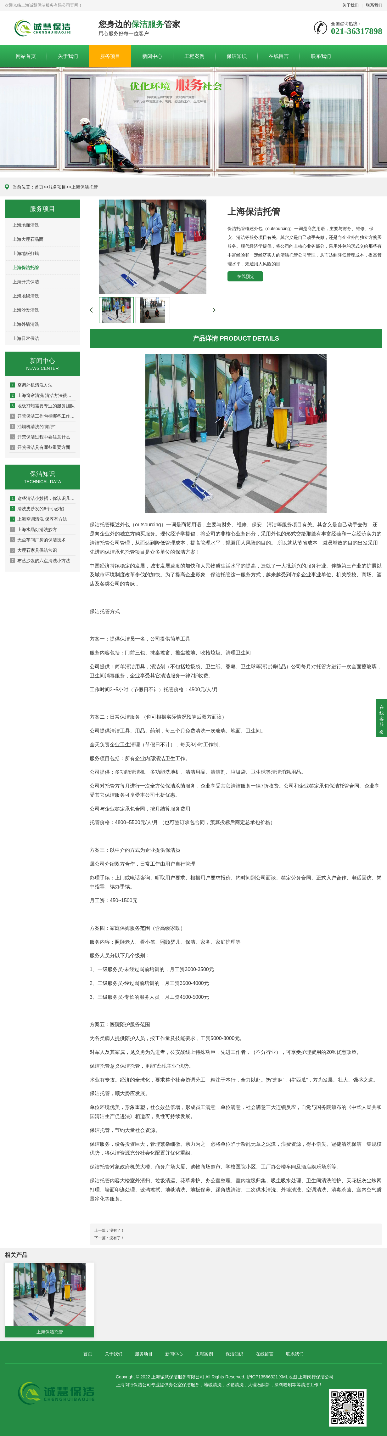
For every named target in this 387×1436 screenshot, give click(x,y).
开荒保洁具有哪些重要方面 (40, 447)
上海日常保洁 (26, 338)
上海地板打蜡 (26, 253)
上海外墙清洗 (26, 324)
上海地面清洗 (26, 225)
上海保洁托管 (84, 186)
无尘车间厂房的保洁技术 (38, 539)
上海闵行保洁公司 (316, 1376)
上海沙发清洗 (26, 310)
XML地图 (288, 1376)
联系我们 (374, 5)
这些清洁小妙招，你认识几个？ (43, 498)
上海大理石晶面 (28, 239)
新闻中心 (152, 56)
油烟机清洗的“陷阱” (32, 426)
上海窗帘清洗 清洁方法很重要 (43, 395)
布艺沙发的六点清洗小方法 (40, 560)
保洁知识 (237, 56)
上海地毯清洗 (26, 295)
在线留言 (279, 56)
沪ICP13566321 (262, 1376)
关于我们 (350, 5)
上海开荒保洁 (26, 281)
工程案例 (194, 56)
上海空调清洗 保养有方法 (38, 519)
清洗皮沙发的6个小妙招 (37, 508)
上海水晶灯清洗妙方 (33, 529)
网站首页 (26, 56)
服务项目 (110, 56)
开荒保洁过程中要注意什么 (40, 436)
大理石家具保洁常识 (33, 550)
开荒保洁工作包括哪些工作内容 (43, 416)
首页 (39, 186)
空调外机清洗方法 (31, 384)
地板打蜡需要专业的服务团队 (42, 405)
